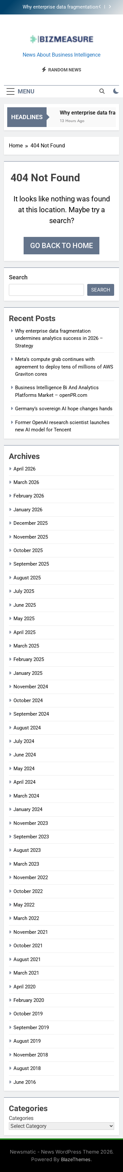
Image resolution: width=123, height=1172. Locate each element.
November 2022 (30, 877)
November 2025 (30, 537)
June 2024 (24, 755)
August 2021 (27, 959)
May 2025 (23, 619)
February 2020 (28, 1000)
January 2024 (27, 809)
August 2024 (27, 728)
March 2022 (26, 918)
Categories (21, 1118)
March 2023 (26, 864)
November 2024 (30, 687)
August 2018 (27, 1068)
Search (18, 277)
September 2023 (31, 837)
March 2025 (26, 646)
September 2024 (31, 714)
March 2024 (26, 796)
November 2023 (30, 823)
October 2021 (28, 946)
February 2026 (28, 496)
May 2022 (23, 905)
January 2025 (27, 673)
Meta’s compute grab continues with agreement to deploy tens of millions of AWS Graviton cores (64, 366)
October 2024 (28, 700)
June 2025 (24, 605)
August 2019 (27, 1041)
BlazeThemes (76, 1159)
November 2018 (30, 1055)
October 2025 (28, 550)
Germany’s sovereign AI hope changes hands (64, 409)
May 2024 (23, 769)
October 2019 (28, 1014)
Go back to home (61, 246)
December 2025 (30, 523)
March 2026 (26, 482)
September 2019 (31, 1028)
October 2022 (28, 891)
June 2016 (24, 1082)
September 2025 (31, 564)
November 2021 (30, 932)
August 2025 (27, 578)
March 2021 (26, 973)
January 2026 (27, 510)
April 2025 (24, 632)
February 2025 (28, 659)
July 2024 (23, 741)
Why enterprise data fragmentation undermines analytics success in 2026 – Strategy (54, 7)
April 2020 (24, 987)
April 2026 (24, 469)
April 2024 (24, 782)
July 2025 (23, 591)
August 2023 (27, 850)
